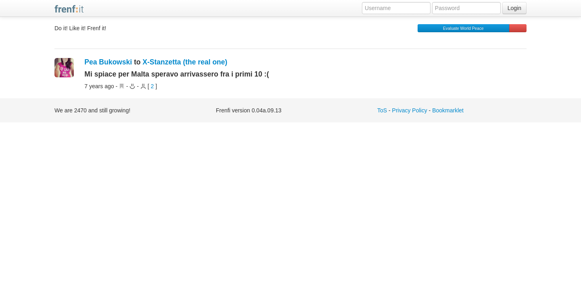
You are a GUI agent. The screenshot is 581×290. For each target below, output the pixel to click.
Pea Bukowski (108, 62)
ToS (382, 110)
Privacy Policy (409, 110)
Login (514, 8)
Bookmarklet (448, 110)
